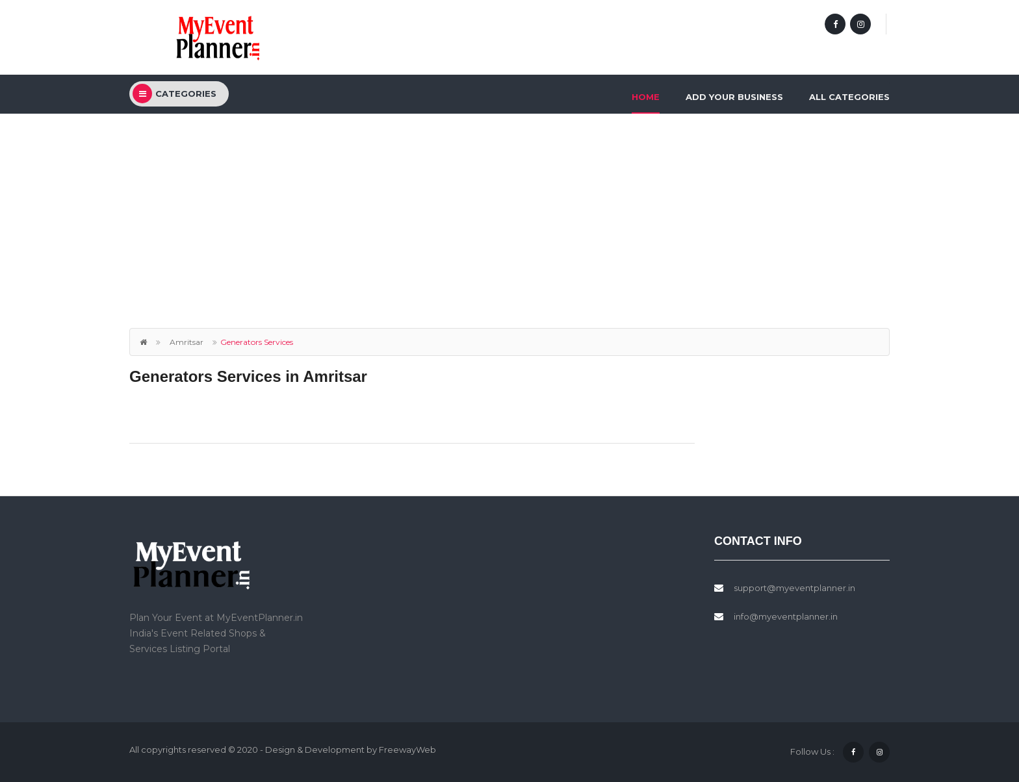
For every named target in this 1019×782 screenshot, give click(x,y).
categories (174, 93)
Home (646, 97)
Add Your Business (734, 97)
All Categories (849, 97)
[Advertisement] (509, 211)
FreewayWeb (407, 749)
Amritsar (186, 342)
